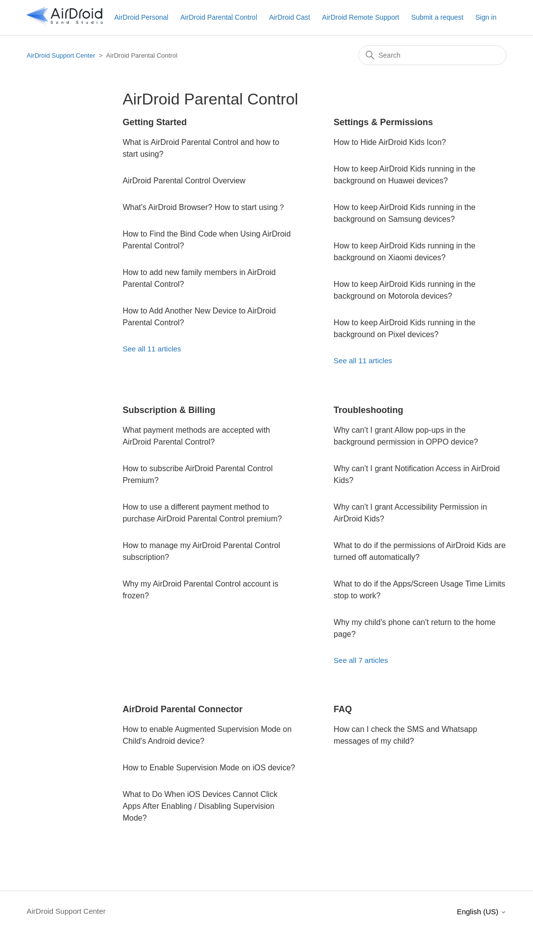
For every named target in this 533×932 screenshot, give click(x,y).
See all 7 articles (361, 660)
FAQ (343, 709)
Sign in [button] (485, 17)
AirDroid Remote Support (360, 17)
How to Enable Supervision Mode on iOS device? (208, 767)
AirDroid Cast (289, 17)
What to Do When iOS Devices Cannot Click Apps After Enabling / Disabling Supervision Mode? (199, 806)
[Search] (432, 55)
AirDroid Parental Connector (182, 709)
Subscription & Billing (168, 410)
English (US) (481, 911)
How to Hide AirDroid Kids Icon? (390, 142)
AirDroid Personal (141, 17)
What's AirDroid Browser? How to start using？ (203, 207)
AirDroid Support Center (61, 55)
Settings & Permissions (383, 122)
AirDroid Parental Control (218, 17)
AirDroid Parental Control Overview (183, 180)
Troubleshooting (368, 410)
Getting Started (154, 122)
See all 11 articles (151, 349)
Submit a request (437, 17)
